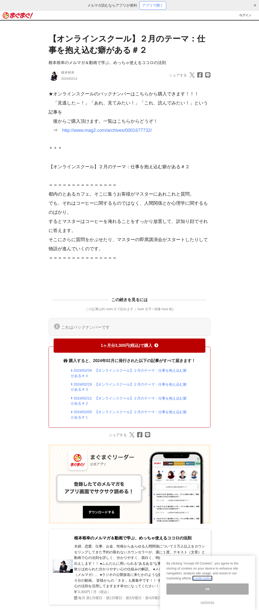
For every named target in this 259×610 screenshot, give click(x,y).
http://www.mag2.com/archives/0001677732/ (107, 130)
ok (207, 594)
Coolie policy (202, 584)
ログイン (245, 15)
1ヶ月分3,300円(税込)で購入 (129, 345)
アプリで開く (152, 5)
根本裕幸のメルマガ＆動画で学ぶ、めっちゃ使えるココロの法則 (107, 62)
